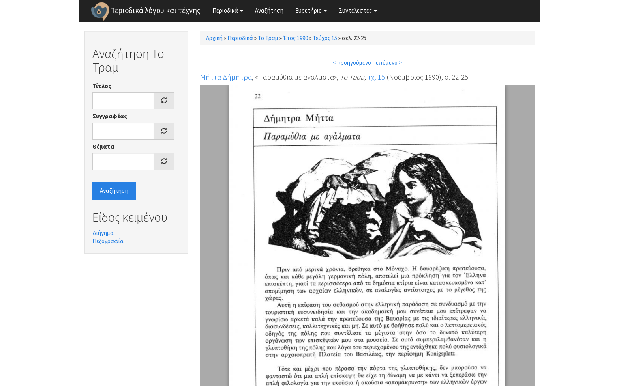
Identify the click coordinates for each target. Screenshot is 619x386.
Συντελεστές (358, 10)
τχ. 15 (376, 77)
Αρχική (214, 38)
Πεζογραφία (108, 241)
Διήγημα (103, 233)
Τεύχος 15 (325, 38)
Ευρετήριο (311, 10)
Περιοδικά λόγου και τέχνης (155, 10)
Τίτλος (101, 86)
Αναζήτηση (269, 10)
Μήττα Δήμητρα (226, 77)
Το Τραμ (268, 38)
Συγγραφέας (109, 116)
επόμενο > (389, 62)
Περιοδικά (227, 10)
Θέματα (103, 146)
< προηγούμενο (351, 62)
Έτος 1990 (295, 38)
